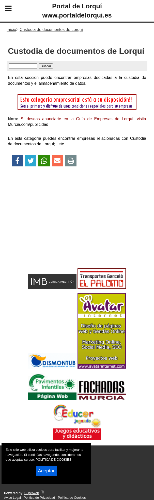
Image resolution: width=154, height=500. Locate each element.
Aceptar (46, 470)
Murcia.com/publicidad (28, 124)
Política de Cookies (72, 497)
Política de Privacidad (39, 497)
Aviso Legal (12, 497)
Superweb (31, 493)
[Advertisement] (77, 226)
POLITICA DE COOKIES (53, 459)
